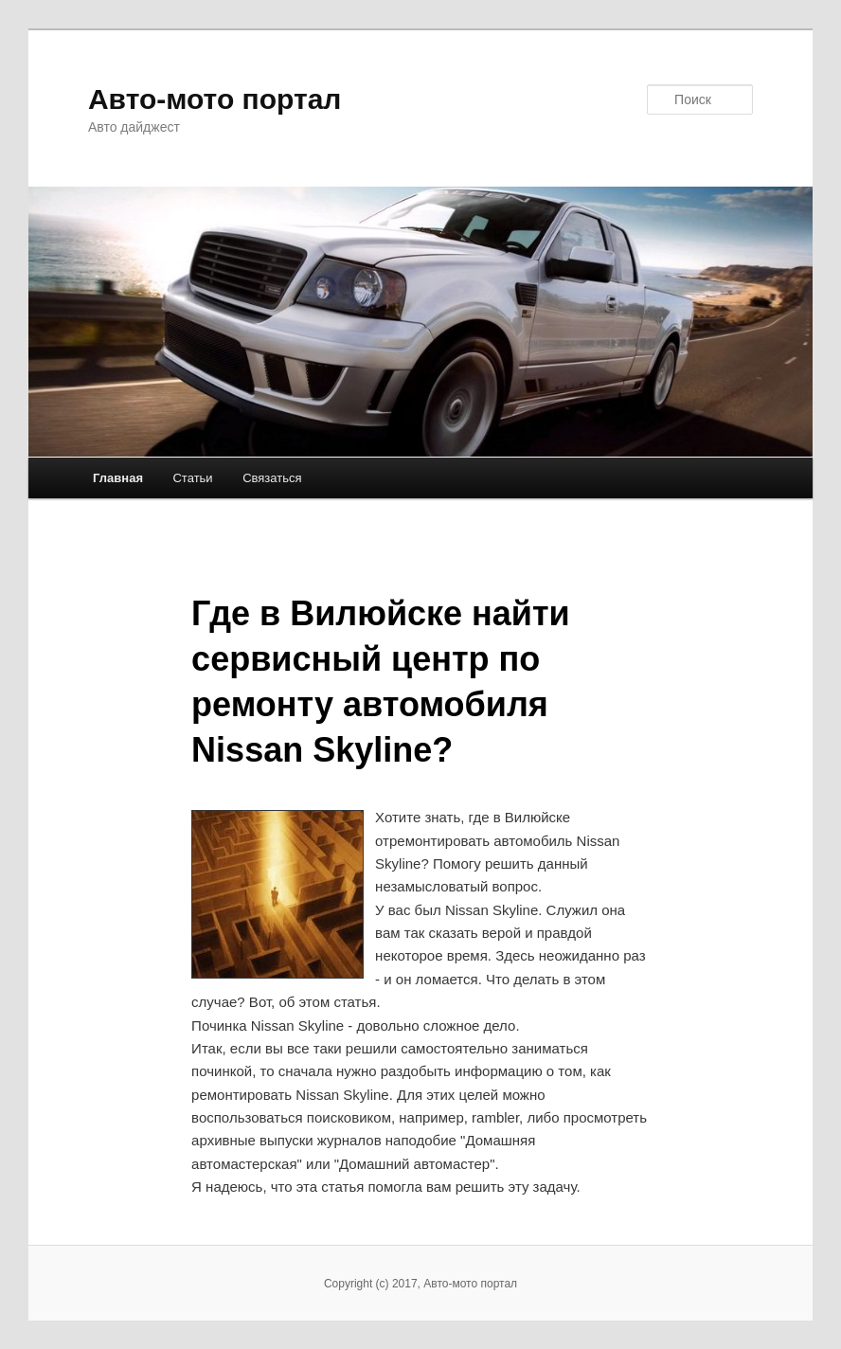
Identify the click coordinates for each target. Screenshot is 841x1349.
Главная (118, 478)
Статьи (192, 478)
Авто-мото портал (214, 99)
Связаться (271, 478)
